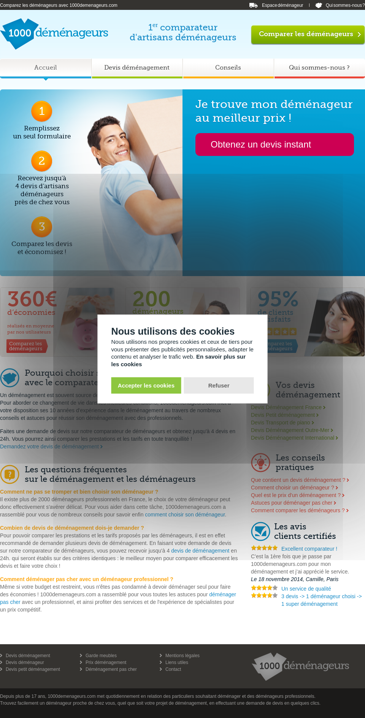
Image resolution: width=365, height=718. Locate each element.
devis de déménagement (200, 551)
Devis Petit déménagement (283, 415)
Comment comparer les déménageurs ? (298, 510)
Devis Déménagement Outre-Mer (290, 430)
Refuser (219, 385)
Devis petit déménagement (33, 669)
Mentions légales (182, 655)
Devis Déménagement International (292, 438)
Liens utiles (176, 662)
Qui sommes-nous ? (345, 5)
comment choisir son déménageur (185, 514)
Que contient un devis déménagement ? (298, 480)
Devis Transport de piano (280, 422)
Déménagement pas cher (111, 669)
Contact (173, 669)
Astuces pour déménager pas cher (291, 503)
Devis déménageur (25, 662)
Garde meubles (101, 655)
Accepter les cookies (146, 385)
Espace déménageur (282, 5)
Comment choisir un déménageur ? (292, 487)
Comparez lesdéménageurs (25, 346)
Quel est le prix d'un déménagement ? (296, 495)
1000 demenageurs (300, 666)
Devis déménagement (28, 655)
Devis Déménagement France (286, 407)
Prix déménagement (106, 662)
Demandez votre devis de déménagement (49, 446)
